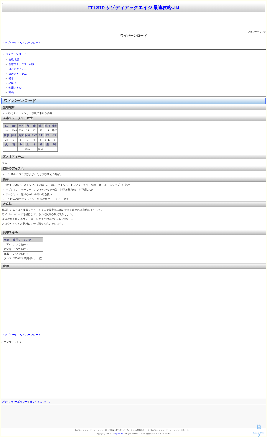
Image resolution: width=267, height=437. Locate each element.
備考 (11, 78)
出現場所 (14, 59)
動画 (11, 92)
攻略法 (12, 83)
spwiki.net (119, 434)
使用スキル (15, 87)
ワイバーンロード (30, 42)
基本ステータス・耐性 (21, 64)
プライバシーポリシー (15, 401)
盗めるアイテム (18, 73)
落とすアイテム (18, 69)
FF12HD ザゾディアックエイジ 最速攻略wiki (133, 7)
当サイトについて (39, 401)
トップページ (9, 42)
